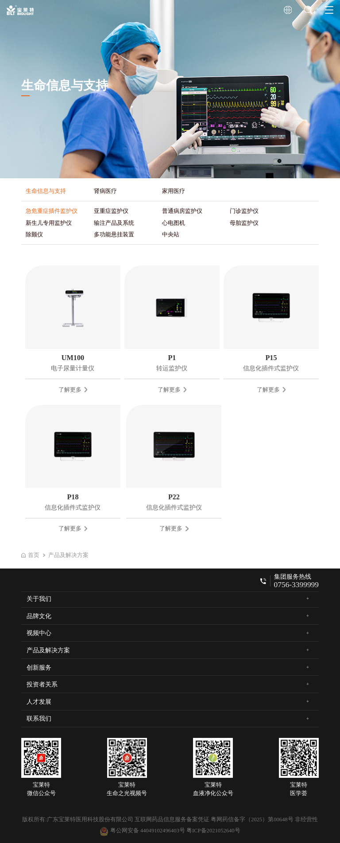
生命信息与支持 (46, 191)
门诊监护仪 (244, 211)
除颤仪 (34, 234)
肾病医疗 (105, 191)
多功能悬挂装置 (114, 234)
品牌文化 (39, 616)
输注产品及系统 (114, 223)
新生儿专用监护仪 (49, 223)
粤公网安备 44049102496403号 (142, 830)
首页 (30, 555)
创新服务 (39, 667)
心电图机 (173, 223)
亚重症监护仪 (111, 211)
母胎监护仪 (244, 223)
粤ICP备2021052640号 (213, 830)
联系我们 (39, 718)
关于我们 (39, 598)
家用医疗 (173, 191)
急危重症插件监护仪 (51, 211)
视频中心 (39, 632)
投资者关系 (42, 684)
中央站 (170, 234)
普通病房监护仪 (182, 211)
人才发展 (39, 701)
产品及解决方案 (68, 555)
